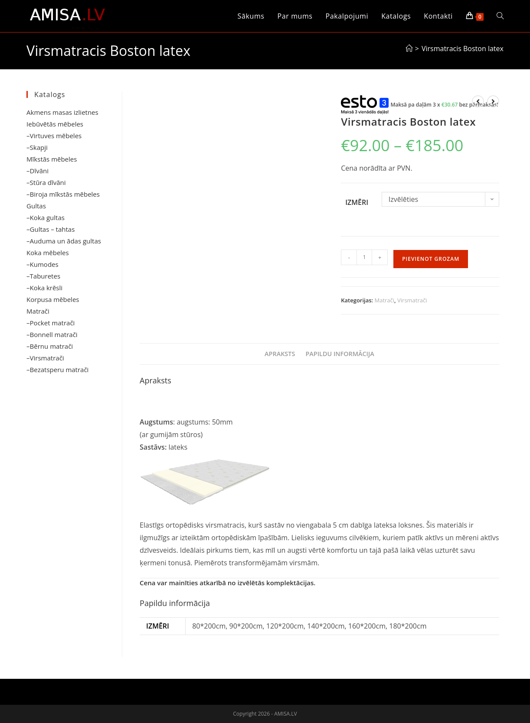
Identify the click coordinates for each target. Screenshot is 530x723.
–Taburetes (43, 276)
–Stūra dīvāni (45, 182)
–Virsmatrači (45, 357)
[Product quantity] (364, 257)
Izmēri (356, 202)
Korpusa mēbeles (52, 299)
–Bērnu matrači (49, 346)
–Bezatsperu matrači (57, 369)
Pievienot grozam (430, 259)
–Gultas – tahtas (50, 229)
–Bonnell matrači (52, 334)
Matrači (385, 300)
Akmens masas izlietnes (62, 112)
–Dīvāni (37, 170)
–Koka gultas (45, 217)
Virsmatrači (412, 300)
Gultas (36, 205)
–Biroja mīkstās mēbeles (63, 194)
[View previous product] (478, 101)
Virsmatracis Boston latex (463, 48)
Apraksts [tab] (280, 354)
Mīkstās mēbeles (51, 159)
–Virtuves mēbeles (54, 135)
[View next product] (493, 101)
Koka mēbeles (47, 252)
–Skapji (37, 147)
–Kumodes (42, 264)
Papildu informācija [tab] (339, 354)
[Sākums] (409, 48)
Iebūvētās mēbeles (54, 124)
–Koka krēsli (44, 287)
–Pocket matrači (50, 322)
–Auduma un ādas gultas (63, 241)
